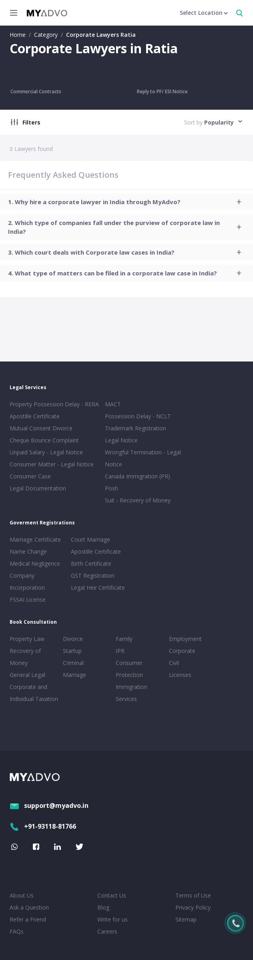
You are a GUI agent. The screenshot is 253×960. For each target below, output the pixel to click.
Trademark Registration (135, 428)
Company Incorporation (27, 581)
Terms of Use (193, 895)
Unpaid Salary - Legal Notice (46, 452)
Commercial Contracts (35, 91)
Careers (107, 931)
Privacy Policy (193, 907)
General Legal (27, 675)
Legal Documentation (38, 488)
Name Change (28, 551)
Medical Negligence (35, 563)
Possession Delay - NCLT (138, 416)
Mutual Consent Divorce (41, 428)
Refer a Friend (28, 919)
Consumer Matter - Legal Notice (52, 464)
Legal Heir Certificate (98, 587)
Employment (185, 639)
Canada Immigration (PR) (137, 476)
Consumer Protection (129, 669)
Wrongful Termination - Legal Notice (143, 458)
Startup (72, 651)
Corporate (182, 651)
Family (124, 639)
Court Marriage (90, 539)
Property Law (27, 639)
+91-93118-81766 (43, 826)
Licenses (180, 675)
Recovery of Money (25, 657)
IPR (120, 651)
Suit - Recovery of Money (138, 500)
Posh (111, 488)
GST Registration (92, 575)
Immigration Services (131, 693)
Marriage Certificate (35, 539)
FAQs (17, 931)
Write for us (112, 919)
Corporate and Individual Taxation (34, 693)
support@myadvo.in (49, 805)
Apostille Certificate (35, 416)
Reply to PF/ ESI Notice (162, 91)
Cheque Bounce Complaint (44, 440)
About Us (22, 895)
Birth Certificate (91, 563)
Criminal (73, 663)
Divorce (73, 639)
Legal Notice (121, 440)
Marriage (74, 675)
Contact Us (111, 895)
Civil (174, 663)
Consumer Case (30, 476)
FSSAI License (28, 599)
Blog (103, 907)
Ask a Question (29, 907)
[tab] (126, 201)
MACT (113, 404)
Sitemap (186, 919)
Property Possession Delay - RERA (54, 404)
